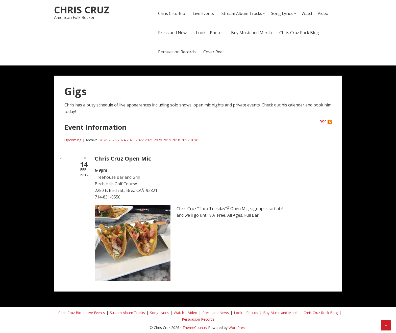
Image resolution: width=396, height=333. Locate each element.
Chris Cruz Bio (171, 13)
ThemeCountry (195, 327)
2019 (167, 140)
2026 (103, 140)
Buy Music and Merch (251, 32)
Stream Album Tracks (241, 13)
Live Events (203, 13)
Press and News (173, 32)
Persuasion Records (177, 52)
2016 (194, 140)
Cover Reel (213, 52)
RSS (323, 122)
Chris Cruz (81, 9)
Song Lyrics (282, 13)
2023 (131, 140)
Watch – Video (315, 13)
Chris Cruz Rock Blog (299, 32)
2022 (140, 140)
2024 (121, 140)
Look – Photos (210, 32)
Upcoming (73, 140)
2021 (149, 140)
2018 (176, 140)
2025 (112, 140)
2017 (185, 140)
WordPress (237, 327)
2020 (158, 140)
